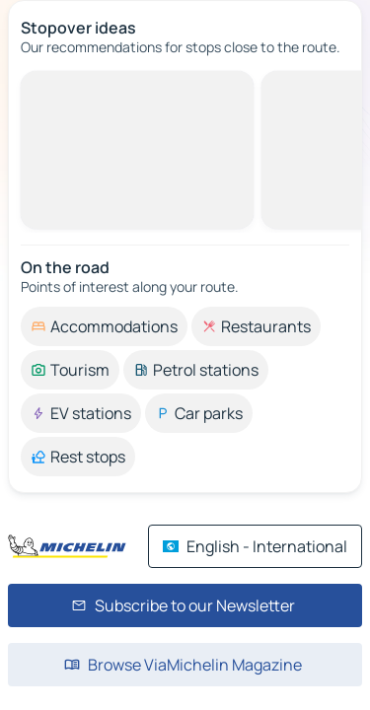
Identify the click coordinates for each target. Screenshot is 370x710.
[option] (104, 326)
